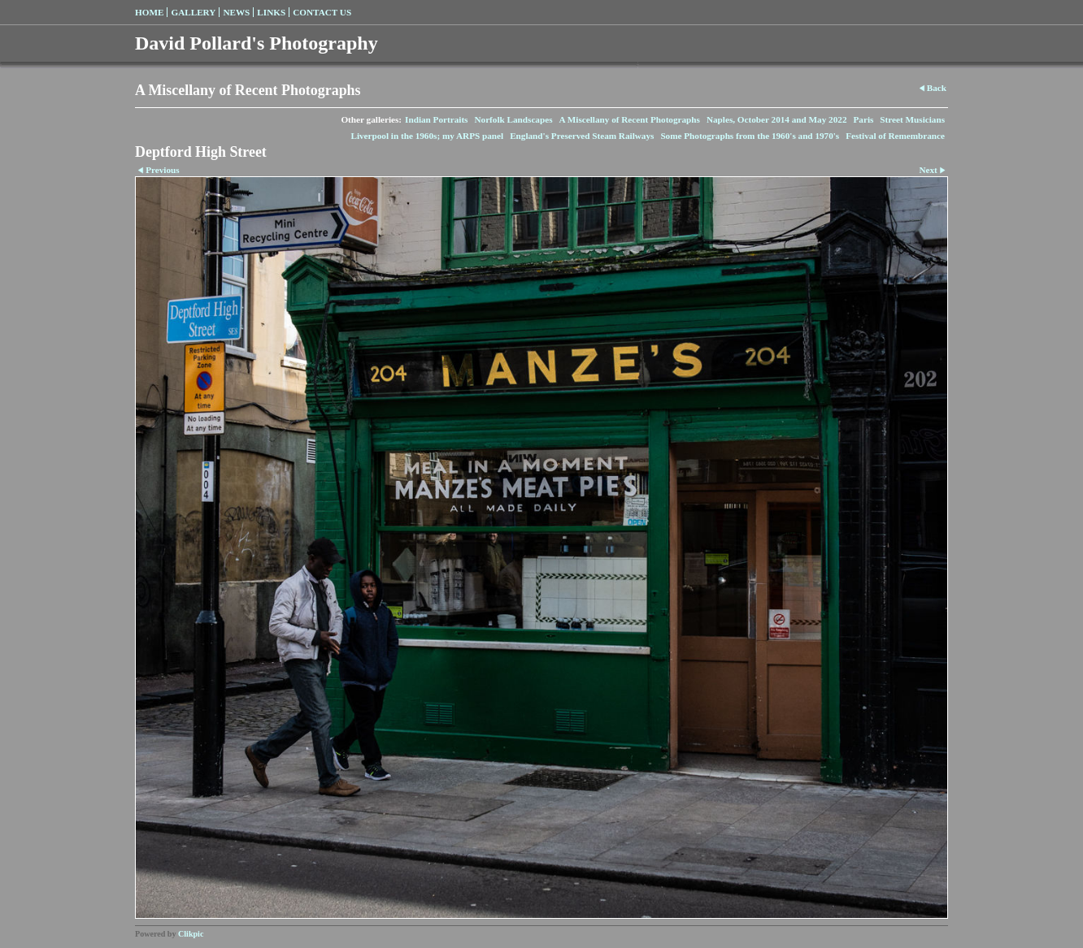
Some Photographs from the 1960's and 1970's (749, 136)
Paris (863, 119)
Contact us (322, 12)
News (236, 12)
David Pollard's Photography (256, 43)
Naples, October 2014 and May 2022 (777, 119)
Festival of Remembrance (895, 136)
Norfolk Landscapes (513, 119)
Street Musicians (912, 119)
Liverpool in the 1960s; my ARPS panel (426, 136)
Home (149, 12)
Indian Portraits (436, 119)
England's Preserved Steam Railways (582, 136)
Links (271, 12)
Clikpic (190, 933)
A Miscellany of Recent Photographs (629, 119)
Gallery (193, 12)
